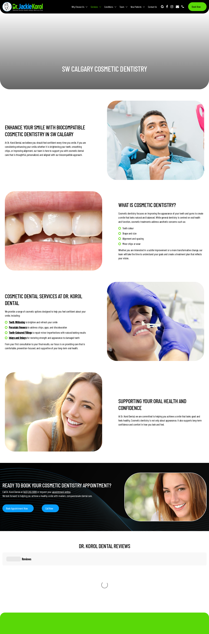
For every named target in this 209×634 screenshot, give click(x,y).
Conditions (108, 6)
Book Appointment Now (17, 508)
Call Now (49, 508)
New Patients (136, 6)
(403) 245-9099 (30, 492)
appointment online (61, 492)
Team (121, 6)
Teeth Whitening (17, 322)
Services (94, 6)
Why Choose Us (78, 6)
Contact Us (152, 6)
